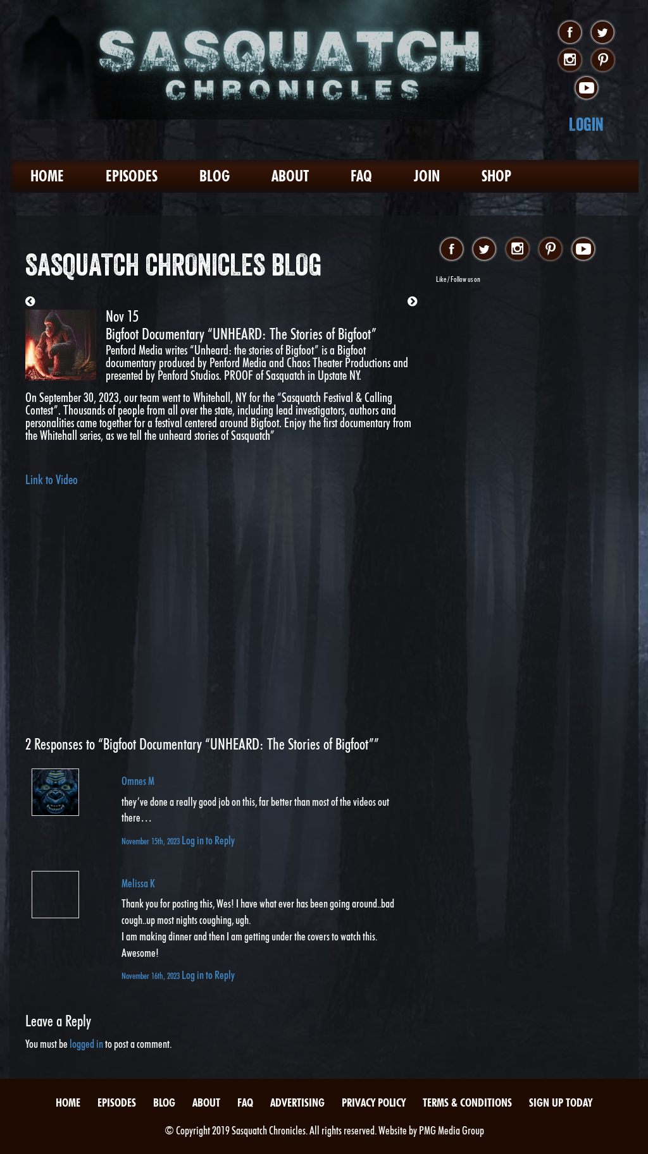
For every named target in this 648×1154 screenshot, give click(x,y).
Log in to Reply (208, 840)
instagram (569, 61)
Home (47, 176)
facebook (569, 33)
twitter (602, 33)
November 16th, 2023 (152, 975)
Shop (496, 176)
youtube (586, 88)
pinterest (602, 61)
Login (586, 124)
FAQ (361, 176)
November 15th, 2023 (152, 840)
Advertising (297, 1102)
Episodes (132, 176)
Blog (214, 176)
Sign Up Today (560, 1102)
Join (427, 176)
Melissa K (138, 883)
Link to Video (51, 479)
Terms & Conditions (467, 1102)
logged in (86, 1043)
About (290, 176)
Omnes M (138, 780)
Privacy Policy (374, 1102)
